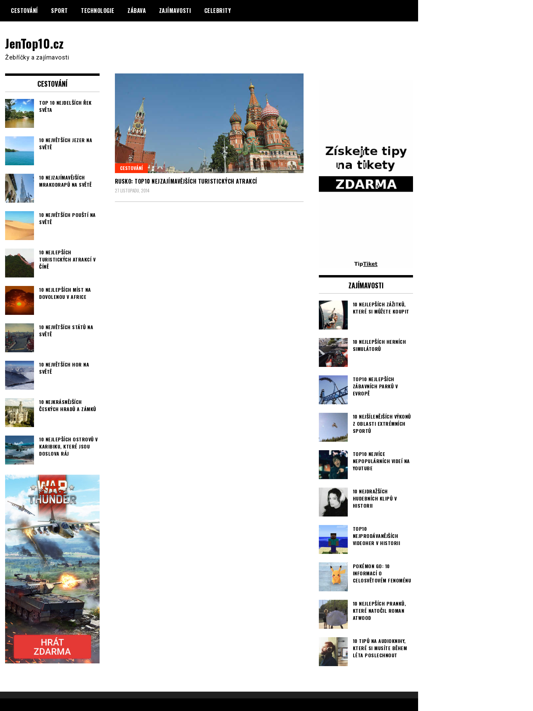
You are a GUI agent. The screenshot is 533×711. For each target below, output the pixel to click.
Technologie (98, 10)
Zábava (136, 10)
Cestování (24, 10)
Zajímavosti (175, 10)
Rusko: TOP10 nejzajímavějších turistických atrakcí (186, 181)
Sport (59, 10)
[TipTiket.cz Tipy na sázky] (366, 263)
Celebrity (217, 10)
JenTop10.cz (34, 43)
